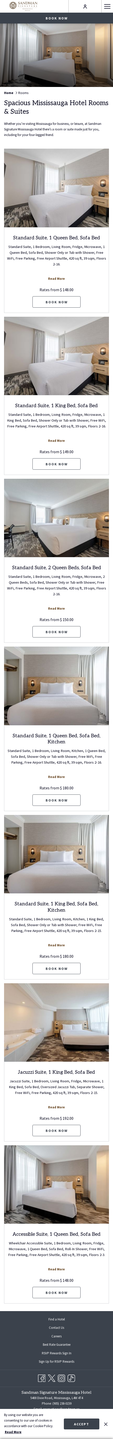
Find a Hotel (56, 1319)
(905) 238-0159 (61, 1403)
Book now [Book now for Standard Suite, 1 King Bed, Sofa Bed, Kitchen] (57, 968)
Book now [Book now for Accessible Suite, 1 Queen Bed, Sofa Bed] (57, 1292)
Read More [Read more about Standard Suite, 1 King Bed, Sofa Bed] (56, 441)
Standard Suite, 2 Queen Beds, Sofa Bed (56, 568)
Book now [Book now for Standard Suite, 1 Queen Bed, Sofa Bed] (57, 302)
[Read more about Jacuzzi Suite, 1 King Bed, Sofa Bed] (56, 1022)
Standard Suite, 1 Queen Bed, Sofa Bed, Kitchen (57, 739)
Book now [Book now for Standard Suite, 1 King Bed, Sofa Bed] (57, 464)
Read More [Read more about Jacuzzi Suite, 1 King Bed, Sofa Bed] (56, 1107)
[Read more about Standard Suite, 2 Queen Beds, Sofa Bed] (56, 518)
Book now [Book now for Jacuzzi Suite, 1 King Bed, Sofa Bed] (57, 1130)
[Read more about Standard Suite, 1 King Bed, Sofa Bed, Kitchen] (56, 854)
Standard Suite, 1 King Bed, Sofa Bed (56, 406)
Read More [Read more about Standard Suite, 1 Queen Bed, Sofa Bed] (56, 279)
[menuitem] (56, 1319)
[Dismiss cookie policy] (106, 1424)
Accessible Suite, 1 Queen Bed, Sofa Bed (57, 1234)
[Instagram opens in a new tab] (61, 1377)
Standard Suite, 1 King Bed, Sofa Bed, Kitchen (56, 907)
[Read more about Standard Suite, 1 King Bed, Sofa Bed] (56, 356)
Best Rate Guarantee (56, 1344)
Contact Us (56, 1328)
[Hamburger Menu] (107, 6)
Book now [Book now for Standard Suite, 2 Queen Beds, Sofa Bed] (57, 632)
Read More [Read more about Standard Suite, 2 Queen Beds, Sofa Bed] (56, 608)
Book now (57, 18)
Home (8, 93)
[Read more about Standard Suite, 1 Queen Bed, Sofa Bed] (56, 188)
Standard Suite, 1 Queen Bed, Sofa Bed (56, 238)
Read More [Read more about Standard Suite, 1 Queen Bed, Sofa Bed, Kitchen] (56, 777)
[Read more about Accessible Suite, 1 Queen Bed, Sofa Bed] (56, 1184)
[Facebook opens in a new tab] (41, 1377)
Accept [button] (81, 1424)
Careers (56, 1336)
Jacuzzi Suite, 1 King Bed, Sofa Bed (56, 1072)
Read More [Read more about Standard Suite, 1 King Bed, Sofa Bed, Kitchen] (56, 945)
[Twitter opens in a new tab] (51, 1377)
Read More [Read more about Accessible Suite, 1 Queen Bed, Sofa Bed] (56, 1269)
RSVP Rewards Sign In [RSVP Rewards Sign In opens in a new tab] (61, 1353)
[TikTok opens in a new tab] (71, 1377)
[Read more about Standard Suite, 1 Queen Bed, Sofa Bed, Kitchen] (56, 686)
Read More (13, 1432)
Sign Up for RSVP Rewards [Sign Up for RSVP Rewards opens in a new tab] (60, 1362)
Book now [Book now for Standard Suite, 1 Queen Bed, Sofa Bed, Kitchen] (57, 800)
